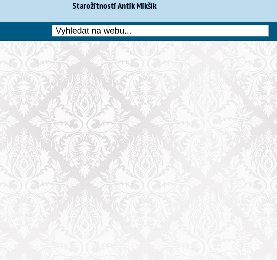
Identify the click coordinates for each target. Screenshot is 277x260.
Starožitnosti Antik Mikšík (114, 5)
